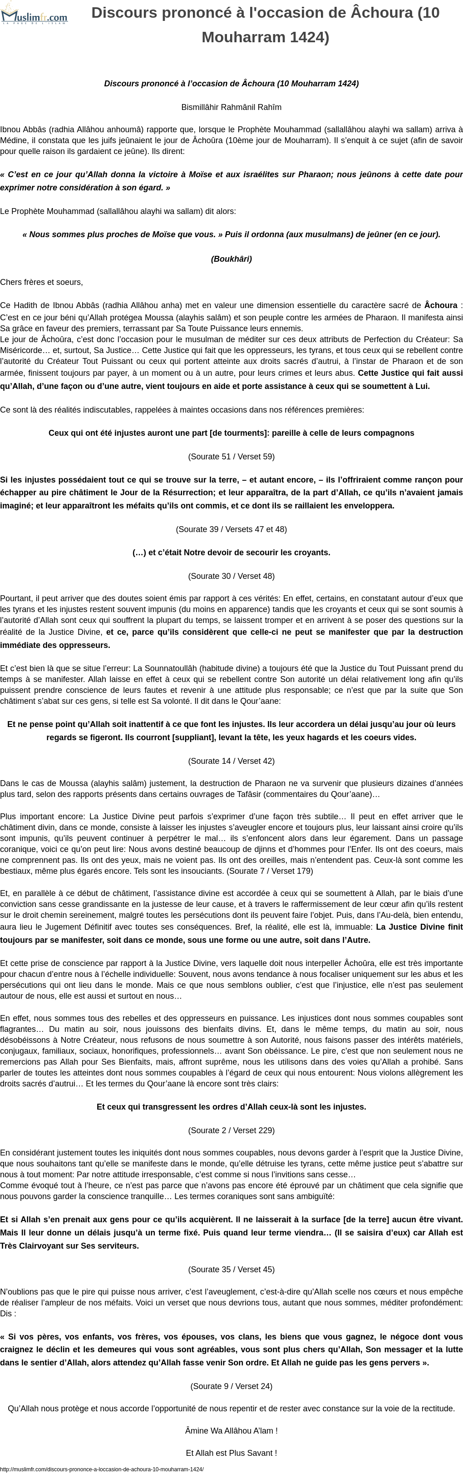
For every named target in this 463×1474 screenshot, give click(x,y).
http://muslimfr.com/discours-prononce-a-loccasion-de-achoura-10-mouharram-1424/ (102, 1469)
